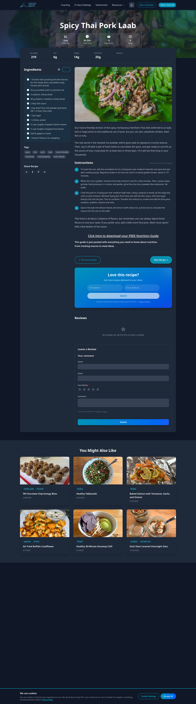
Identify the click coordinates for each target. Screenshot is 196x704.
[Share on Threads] (44, 172)
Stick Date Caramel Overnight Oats (149, 546)
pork (42, 152)
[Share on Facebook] (32, 172)
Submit (123, 422)
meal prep (30, 156)
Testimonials (102, 5)
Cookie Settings (148, 696)
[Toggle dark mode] (131, 4)
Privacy (141, 302)
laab (50, 152)
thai (35, 152)
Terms (148, 302)
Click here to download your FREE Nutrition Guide (123, 236)
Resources (118, 5)
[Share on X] (26, 172)
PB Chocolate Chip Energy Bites (40, 493)
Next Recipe (161, 260)
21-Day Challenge (82, 5)
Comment (82, 396)
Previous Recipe (87, 260)
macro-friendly (62, 152)
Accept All (168, 696)
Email (81, 373)
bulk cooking (59, 156)
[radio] (80, 389)
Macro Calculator (146, 5)
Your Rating (83, 385)
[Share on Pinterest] (38, 172)
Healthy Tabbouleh (86, 493)
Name (81, 361)
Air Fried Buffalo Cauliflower (38, 546)
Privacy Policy (47, 700)
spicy (28, 152)
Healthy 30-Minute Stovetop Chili (94, 546)
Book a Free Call (167, 5)
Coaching (65, 5)
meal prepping (44, 156)
